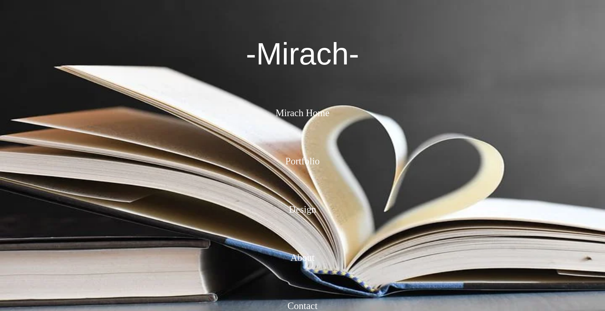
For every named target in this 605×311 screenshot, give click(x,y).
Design (302, 209)
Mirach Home (302, 113)
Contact (302, 306)
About (303, 257)
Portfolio (303, 161)
